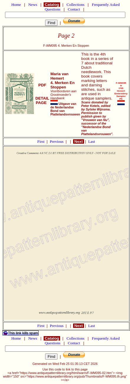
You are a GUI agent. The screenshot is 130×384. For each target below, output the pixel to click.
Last (91, 141)
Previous (57, 141)
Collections (75, 4)
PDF (42, 85)
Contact (74, 9)
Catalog (52, 4)
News (32, 4)
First (41, 141)
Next (78, 141)
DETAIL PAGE (42, 98)
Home (16, 4)
